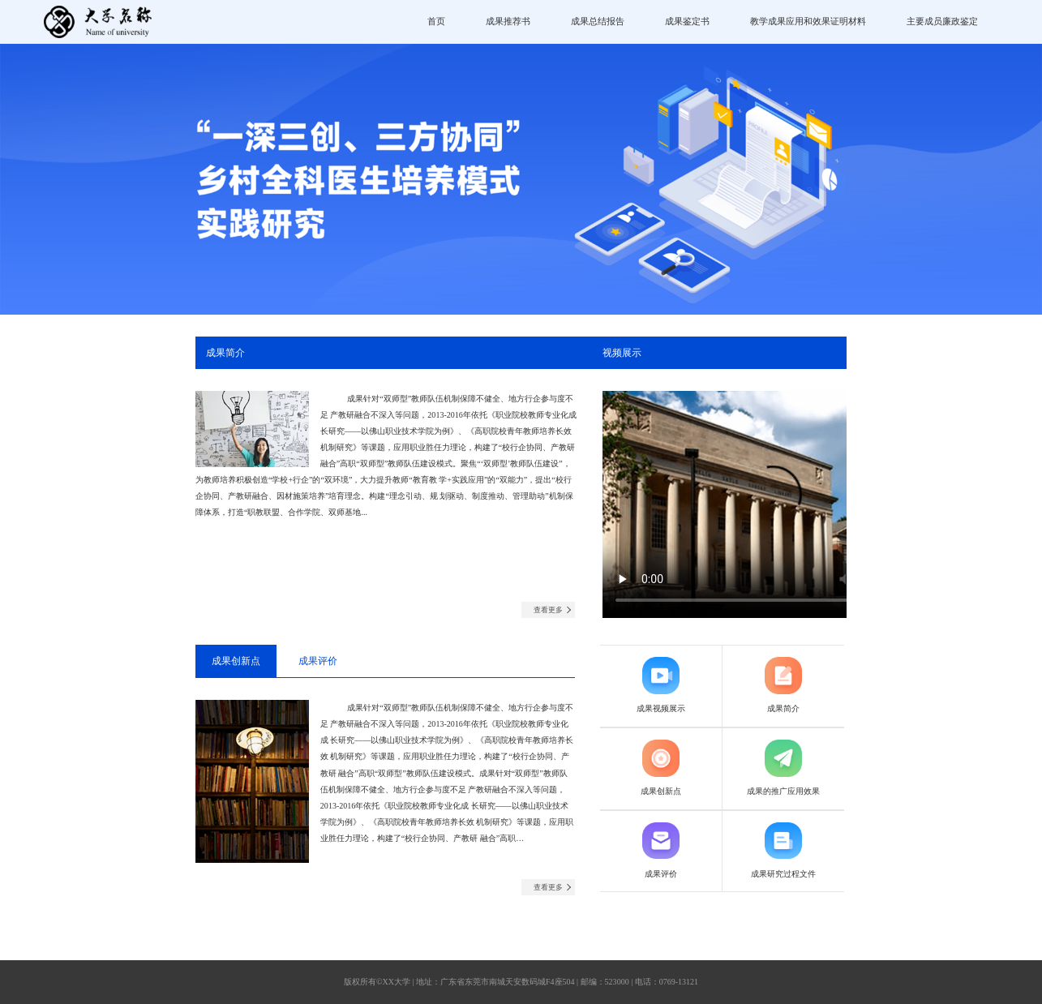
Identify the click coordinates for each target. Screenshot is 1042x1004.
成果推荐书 (508, 21)
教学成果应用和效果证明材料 (808, 21)
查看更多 (548, 610)
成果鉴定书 (687, 21)
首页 (436, 21)
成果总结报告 (597, 21)
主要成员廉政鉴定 (942, 21)
